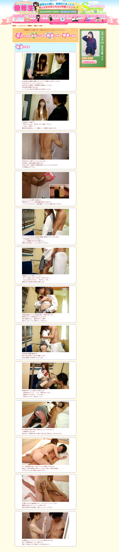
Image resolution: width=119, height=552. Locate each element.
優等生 (14, 25)
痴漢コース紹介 (38, 25)
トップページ (21, 25)
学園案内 (29, 25)
